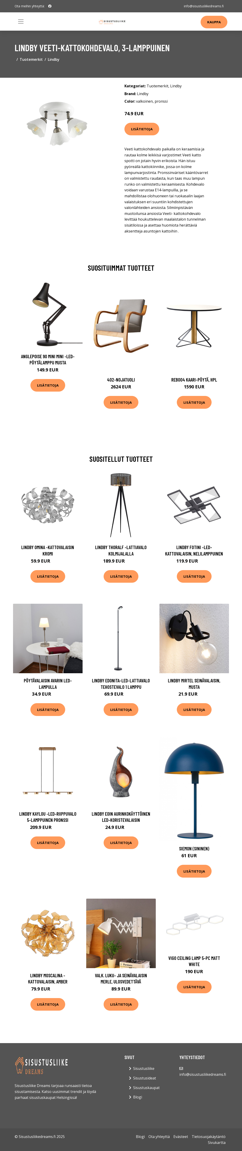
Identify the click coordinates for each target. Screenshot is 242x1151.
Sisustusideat (144, 1078)
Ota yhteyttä (159, 1136)
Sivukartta (217, 1142)
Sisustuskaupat (146, 1087)
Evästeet (180, 1136)
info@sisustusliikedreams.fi (204, 6)
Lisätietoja (142, 129)
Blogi (137, 1097)
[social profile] (49, 6)
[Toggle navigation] (21, 21)
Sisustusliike (143, 1068)
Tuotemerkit (31, 59)
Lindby (53, 59)
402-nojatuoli (121, 379)
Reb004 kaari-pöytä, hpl (194, 379)
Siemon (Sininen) (194, 848)
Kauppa (214, 22)
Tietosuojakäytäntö (209, 1136)
